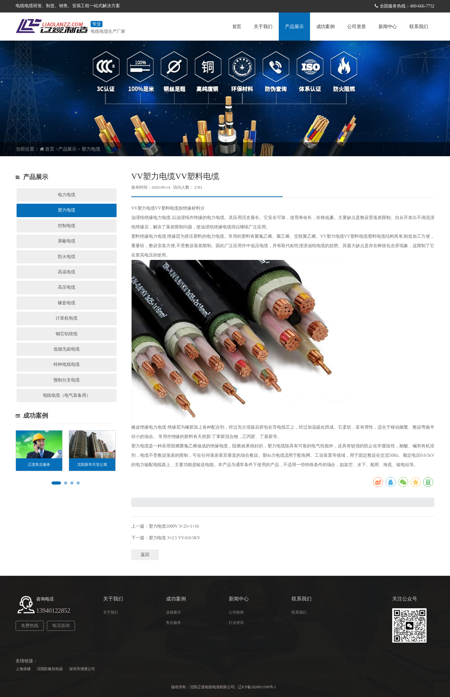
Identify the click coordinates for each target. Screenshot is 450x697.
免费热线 (29, 625)
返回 (145, 554)
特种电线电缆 (66, 364)
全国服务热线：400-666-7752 (407, 6)
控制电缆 (66, 225)
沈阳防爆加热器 (50, 669)
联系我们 (418, 26)
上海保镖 (23, 669)
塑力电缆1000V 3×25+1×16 (174, 526)
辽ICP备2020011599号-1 (257, 687)
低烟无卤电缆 (66, 349)
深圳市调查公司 (82, 669)
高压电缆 (66, 287)
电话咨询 (61, 625)
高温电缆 (66, 272)
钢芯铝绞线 (67, 333)
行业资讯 (236, 622)
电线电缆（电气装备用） (67, 395)
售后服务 (173, 622)
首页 (237, 26)
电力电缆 (66, 194)
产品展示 (294, 26)
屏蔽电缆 (66, 241)
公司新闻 (236, 612)
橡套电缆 (66, 303)
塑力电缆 (91, 149)
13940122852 (53, 610)
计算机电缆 (67, 318)
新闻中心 (387, 26)
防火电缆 (66, 256)
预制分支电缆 (66, 380)
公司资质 (356, 26)
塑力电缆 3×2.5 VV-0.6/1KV (175, 537)
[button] (56, 483)
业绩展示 (173, 612)
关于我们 (263, 26)
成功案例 (325, 26)
